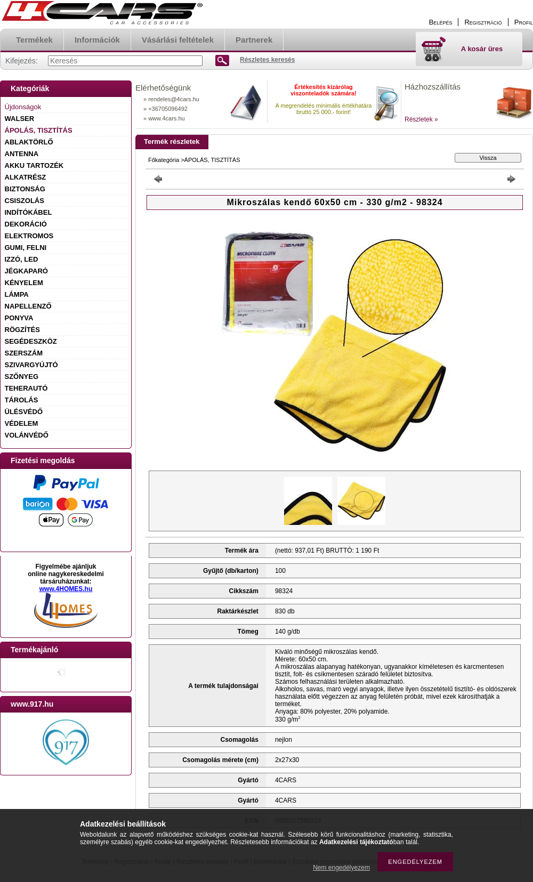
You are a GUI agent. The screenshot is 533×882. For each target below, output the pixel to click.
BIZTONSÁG (25, 189)
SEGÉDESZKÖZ (31, 341)
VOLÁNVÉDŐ (27, 435)
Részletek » (421, 119)
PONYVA (19, 318)
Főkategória (163, 160)
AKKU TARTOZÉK (34, 165)
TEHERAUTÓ (26, 388)
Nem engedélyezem (341, 867)
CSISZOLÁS (24, 201)
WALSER (20, 119)
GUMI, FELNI (26, 248)
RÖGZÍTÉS (22, 330)
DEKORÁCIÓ (26, 224)
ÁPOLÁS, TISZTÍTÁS (38, 130)
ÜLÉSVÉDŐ (24, 412)
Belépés (441, 22)
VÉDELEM (21, 423)
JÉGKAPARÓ (26, 271)
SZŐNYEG (22, 377)
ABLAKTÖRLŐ (29, 142)
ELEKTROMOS (29, 236)
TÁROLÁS (21, 400)
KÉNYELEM (24, 283)
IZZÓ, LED (21, 259)
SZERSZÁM (24, 353)
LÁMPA (17, 294)
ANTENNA (22, 154)
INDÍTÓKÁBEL (28, 212)
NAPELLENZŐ (28, 306)
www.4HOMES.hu (66, 589)
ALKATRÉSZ (25, 177)
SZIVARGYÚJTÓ (31, 365)
